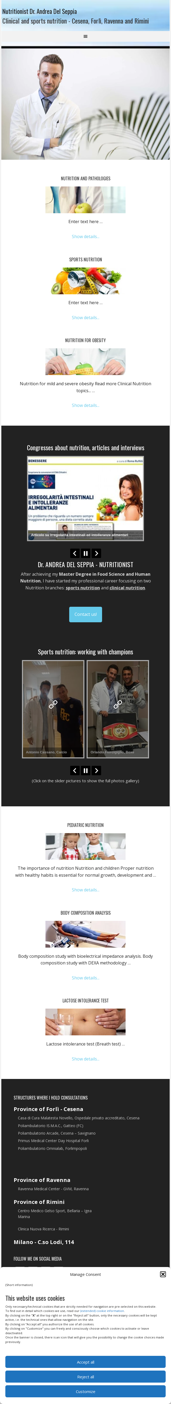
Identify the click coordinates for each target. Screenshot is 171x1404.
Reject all (85, 1376)
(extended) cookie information (102, 1311)
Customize (85, 1391)
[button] (163, 1274)
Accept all (85, 1362)
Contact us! (86, 618)
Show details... (85, 241)
